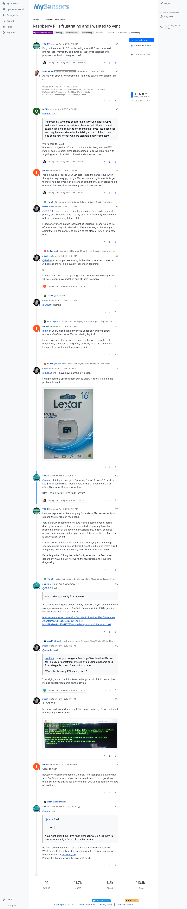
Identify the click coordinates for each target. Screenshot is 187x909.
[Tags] (14, 26)
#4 (117, 44)
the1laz (45, 170)
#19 (116, 807)
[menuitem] (172, 3)
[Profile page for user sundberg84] (36, 73)
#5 (117, 71)
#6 (117, 109)
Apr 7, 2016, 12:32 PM (67, 206)
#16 (116, 646)
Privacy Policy (105, 904)
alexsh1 (45, 476)
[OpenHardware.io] (14, 9)
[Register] (172, 16)
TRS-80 (46, 44)
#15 (116, 584)
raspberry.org (69, 854)
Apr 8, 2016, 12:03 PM (69, 584)
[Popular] (14, 32)
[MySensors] (14, 3)
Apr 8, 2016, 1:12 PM (67, 646)
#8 (117, 206)
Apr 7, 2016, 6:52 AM (67, 109)
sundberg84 (48, 71)
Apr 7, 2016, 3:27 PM (67, 326)
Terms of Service (125, 904)
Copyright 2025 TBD (64, 904)
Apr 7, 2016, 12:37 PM (67, 300)
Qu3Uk (45, 109)
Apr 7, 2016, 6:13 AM (94, 71)
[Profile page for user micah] (36, 208)
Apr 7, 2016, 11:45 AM (68, 170)
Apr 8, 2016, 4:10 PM (68, 807)
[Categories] (14, 15)
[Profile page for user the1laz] (36, 172)
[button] (14, 899)
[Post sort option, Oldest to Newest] (141, 45)
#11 (116, 326)
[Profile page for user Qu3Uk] (36, 111)
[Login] (172, 3)
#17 (116, 699)
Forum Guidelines (86, 904)
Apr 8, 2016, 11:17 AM (68, 509)
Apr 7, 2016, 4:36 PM (67, 368)
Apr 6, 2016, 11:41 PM (68, 44)
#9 (117, 256)
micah (45, 206)
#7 (117, 170)
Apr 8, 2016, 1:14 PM (67, 699)
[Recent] (14, 21)
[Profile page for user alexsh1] (36, 477)
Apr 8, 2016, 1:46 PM (67, 764)
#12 (116, 368)
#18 (116, 764)
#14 (116, 509)
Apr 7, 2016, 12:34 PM (67, 256)
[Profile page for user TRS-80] (36, 45)
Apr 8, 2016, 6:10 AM (68, 476)
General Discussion (42, 32)
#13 (116, 476)
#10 (116, 300)
